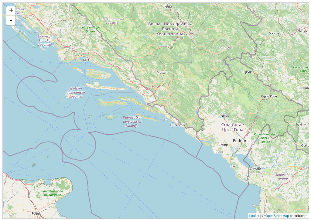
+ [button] (11, 10)
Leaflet (254, 216)
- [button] (11, 20)
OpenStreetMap (277, 216)
